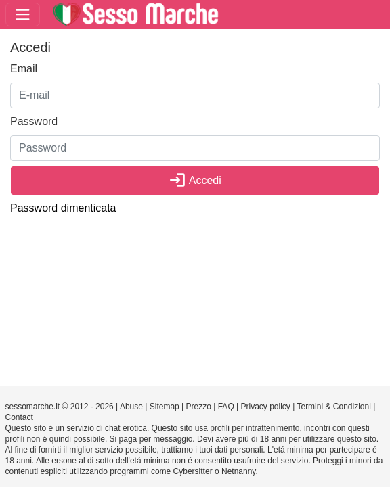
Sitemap (164, 406)
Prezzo (198, 406)
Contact (19, 417)
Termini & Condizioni (333, 406)
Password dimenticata (63, 208)
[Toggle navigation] (22, 14)
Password (34, 121)
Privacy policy (265, 406)
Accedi (195, 180)
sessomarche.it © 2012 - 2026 (59, 406)
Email (23, 68)
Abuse (131, 406)
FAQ (226, 406)
